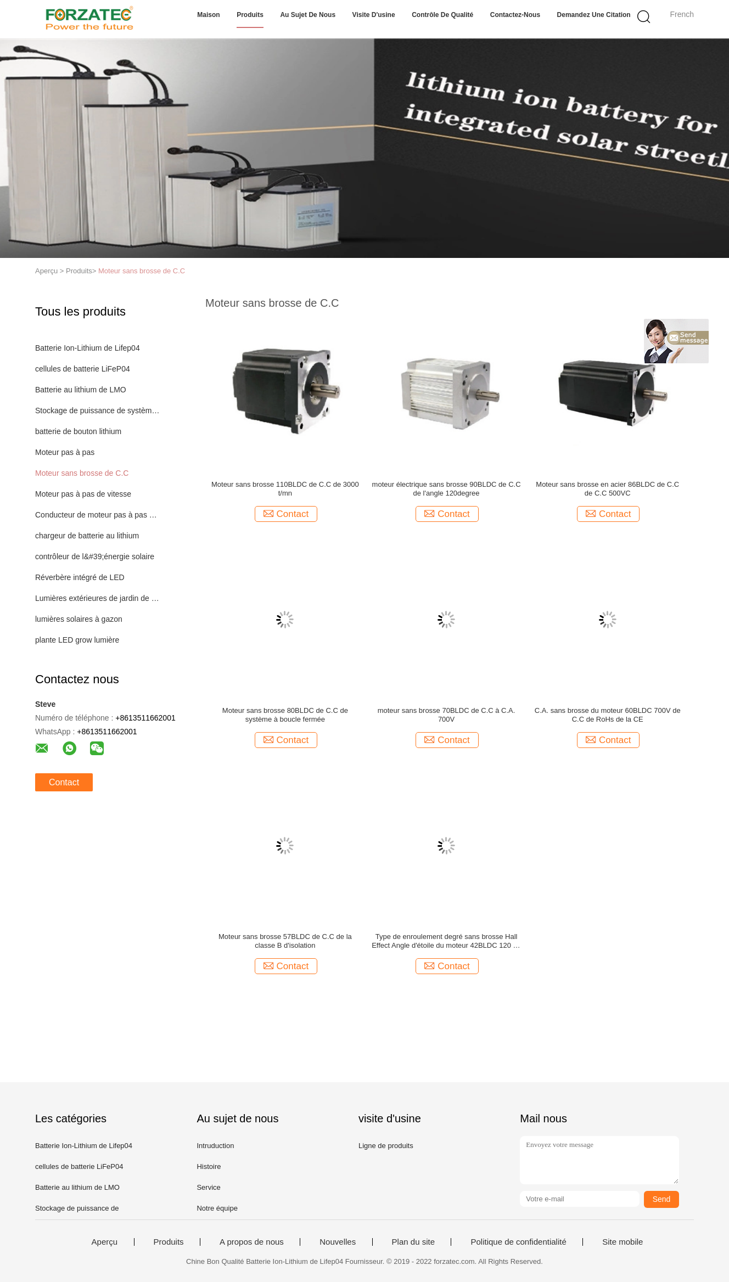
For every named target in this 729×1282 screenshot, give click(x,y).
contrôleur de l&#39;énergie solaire (94, 556)
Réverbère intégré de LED (80, 577)
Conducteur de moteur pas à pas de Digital (97, 514)
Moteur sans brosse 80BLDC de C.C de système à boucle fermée (285, 714)
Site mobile (622, 1242)
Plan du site (413, 1242)
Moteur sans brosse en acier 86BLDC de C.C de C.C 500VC (607, 488)
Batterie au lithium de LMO (80, 389)
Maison (208, 15)
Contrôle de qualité (442, 15)
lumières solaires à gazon (78, 619)
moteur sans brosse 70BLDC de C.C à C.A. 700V (446, 714)
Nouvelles (337, 1242)
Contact (64, 782)
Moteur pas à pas (64, 452)
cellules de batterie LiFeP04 (82, 368)
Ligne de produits (385, 1146)
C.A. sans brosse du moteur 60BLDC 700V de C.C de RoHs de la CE (608, 714)
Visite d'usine (373, 15)
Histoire (209, 1166)
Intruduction (215, 1146)
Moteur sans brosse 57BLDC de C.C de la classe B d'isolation (285, 940)
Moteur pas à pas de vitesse (83, 494)
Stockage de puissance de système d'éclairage (97, 410)
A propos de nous (252, 1242)
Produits (250, 15)
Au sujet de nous (307, 15)
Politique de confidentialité (518, 1242)
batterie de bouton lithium (78, 431)
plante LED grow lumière (77, 640)
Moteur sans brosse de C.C (141, 271)
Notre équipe (217, 1208)
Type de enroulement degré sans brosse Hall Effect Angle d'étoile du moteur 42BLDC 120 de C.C (446, 941)
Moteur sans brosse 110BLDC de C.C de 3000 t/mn (285, 488)
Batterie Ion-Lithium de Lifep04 (87, 348)
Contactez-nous (515, 15)
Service (208, 1187)
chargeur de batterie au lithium (87, 535)
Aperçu (105, 1242)
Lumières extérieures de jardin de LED (97, 598)
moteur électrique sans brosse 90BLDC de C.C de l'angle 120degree (446, 488)
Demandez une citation (594, 15)
